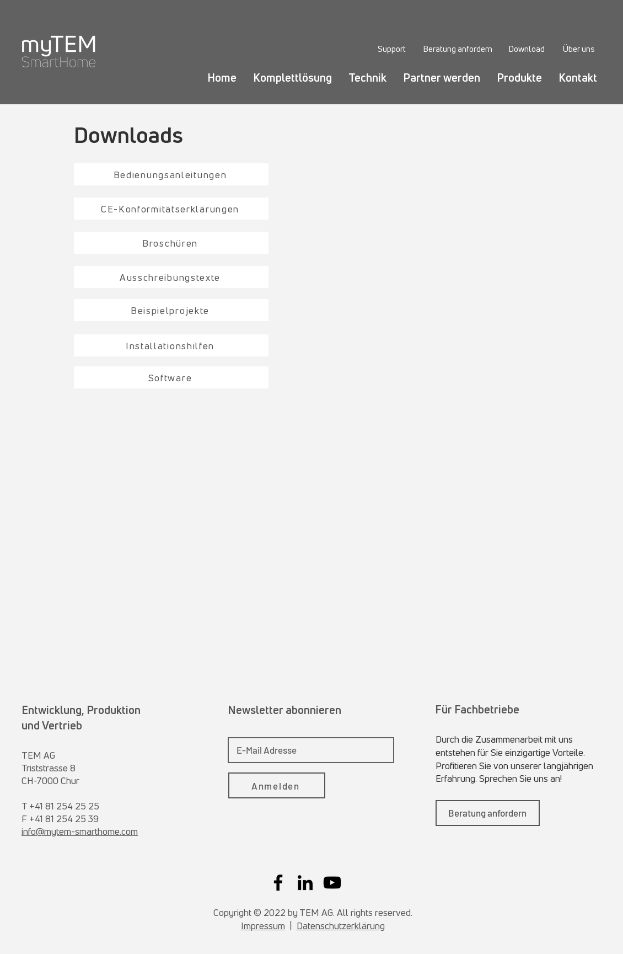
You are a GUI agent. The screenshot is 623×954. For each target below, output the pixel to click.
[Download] (526, 48)
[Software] (171, 377)
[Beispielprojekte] (171, 310)
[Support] (391, 48)
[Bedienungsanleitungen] (171, 174)
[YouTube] (332, 882)
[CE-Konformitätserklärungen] (171, 209)
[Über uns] (578, 48)
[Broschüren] (171, 243)
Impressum (263, 925)
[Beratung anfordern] (457, 48)
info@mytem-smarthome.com (80, 831)
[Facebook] (278, 882)
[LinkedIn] (305, 882)
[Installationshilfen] (171, 345)
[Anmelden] (276, 785)
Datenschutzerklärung (341, 925)
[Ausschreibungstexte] (171, 277)
